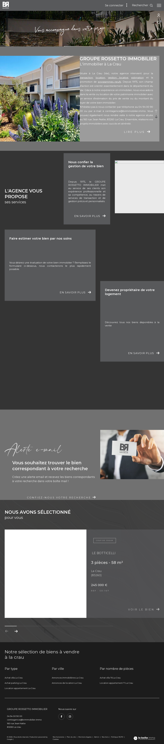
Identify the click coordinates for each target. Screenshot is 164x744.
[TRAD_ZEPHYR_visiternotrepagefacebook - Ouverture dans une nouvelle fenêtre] (61, 716)
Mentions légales (85, 737)
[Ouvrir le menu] (159, 5)
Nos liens (105, 737)
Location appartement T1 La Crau (116, 683)
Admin (97, 737)
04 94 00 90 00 (14, 716)
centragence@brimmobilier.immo (125, 111)
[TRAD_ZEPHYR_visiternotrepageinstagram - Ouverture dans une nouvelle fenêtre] (70, 716)
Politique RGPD (117, 737)
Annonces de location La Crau (67, 683)
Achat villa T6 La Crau (110, 677)
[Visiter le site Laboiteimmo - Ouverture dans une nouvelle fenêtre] (144, 738)
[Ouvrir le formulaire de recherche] (142, 5)
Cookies (56, 739)
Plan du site (71, 737)
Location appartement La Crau (20, 688)
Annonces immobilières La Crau (67, 677)
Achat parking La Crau (16, 683)
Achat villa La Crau (14, 677)
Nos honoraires (58, 737)
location (100, 77)
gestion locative (118, 77)
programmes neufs (109, 81)
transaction (86, 77)
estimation (137, 77)
